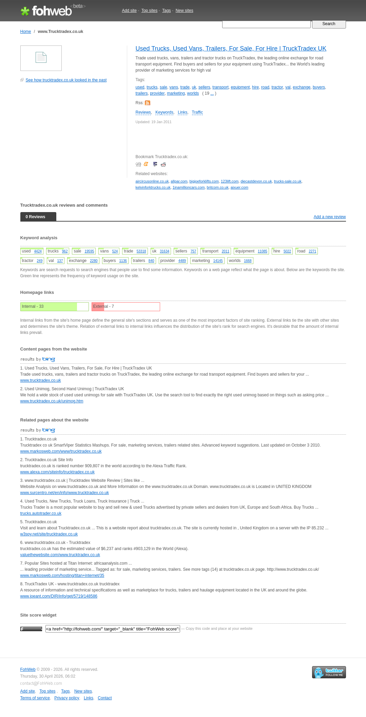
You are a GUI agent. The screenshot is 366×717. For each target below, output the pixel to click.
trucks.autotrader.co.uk (40, 513)
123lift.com (229, 181)
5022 (287, 251)
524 (115, 251)
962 (65, 251)
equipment (240, 87)
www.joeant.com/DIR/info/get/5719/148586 (58, 596)
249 (40, 261)
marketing (176, 93)
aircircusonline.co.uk (152, 181)
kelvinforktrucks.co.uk (153, 187)
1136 (123, 261)
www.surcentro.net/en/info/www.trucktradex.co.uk (64, 492)
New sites (184, 10)
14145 (218, 261)
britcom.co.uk (218, 187)
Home (25, 31)
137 (60, 261)
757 (193, 251)
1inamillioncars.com (189, 187)
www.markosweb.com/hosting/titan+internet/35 (62, 575)
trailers (142, 93)
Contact (105, 698)
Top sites (149, 10)
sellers (204, 87)
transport (220, 87)
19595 (89, 251)
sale (163, 87)
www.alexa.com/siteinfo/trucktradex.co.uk (57, 472)
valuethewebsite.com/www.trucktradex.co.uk (60, 554)
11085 (262, 251)
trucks (152, 87)
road (265, 87)
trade (185, 87)
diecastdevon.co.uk (256, 181)
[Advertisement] (71, 133)
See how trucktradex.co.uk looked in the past (66, 80)
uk (194, 87)
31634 (164, 251)
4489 (182, 261)
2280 (93, 261)
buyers (319, 87)
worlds (193, 93)
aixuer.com (239, 187)
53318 (141, 251)
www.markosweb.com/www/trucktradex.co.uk (61, 451)
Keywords (164, 112)
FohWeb (28, 669)
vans (174, 87)
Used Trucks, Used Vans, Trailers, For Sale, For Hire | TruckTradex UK (231, 48)
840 (151, 261)
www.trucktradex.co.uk (40, 380)
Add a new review (330, 216)
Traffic (197, 112)
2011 (225, 251)
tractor (277, 87)
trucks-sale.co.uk (288, 181)
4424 (38, 251)
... (212, 93)
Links (182, 112)
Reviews (143, 112)
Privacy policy (66, 698)
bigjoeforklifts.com (204, 181)
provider (157, 93)
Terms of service (35, 698)
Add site (129, 10)
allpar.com (179, 181)
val (287, 87)
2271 (312, 251)
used (140, 87)
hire (255, 87)
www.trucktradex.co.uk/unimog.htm (51, 401)
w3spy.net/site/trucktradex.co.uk (49, 534)
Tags (166, 10)
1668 (247, 261)
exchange (301, 87)
